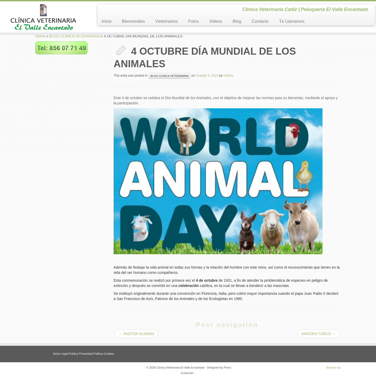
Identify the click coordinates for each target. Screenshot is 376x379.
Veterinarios (166, 21)
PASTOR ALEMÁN (136, 334)
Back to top (333, 367)
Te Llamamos (291, 21)
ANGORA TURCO (318, 334)
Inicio (106, 21)
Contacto (260, 21)
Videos (215, 21)
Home (40, 36)
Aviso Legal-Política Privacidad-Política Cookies (83, 353)
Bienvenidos (133, 21)
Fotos (193, 21)
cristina (228, 75)
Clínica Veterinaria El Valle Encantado (180, 367)
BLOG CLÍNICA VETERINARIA (74, 36)
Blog (237, 21)
